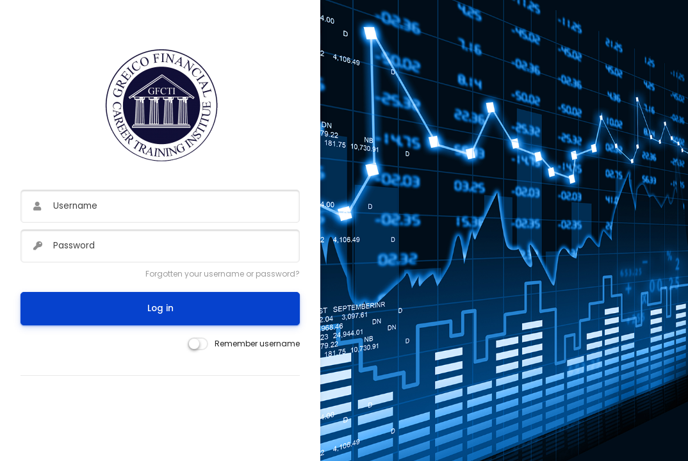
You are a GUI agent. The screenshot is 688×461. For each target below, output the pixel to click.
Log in (160, 308)
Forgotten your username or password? (222, 273)
